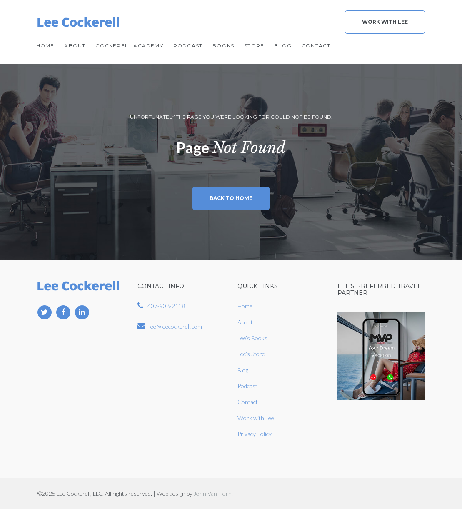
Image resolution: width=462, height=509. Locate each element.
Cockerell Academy (129, 45)
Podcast (187, 45)
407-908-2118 (166, 305)
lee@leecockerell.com (175, 326)
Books (223, 45)
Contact (316, 45)
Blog (283, 45)
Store (254, 45)
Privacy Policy (254, 433)
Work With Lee (385, 22)
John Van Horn (213, 493)
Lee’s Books (252, 338)
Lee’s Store (251, 353)
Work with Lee (255, 418)
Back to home (231, 198)
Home (45, 45)
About (74, 45)
